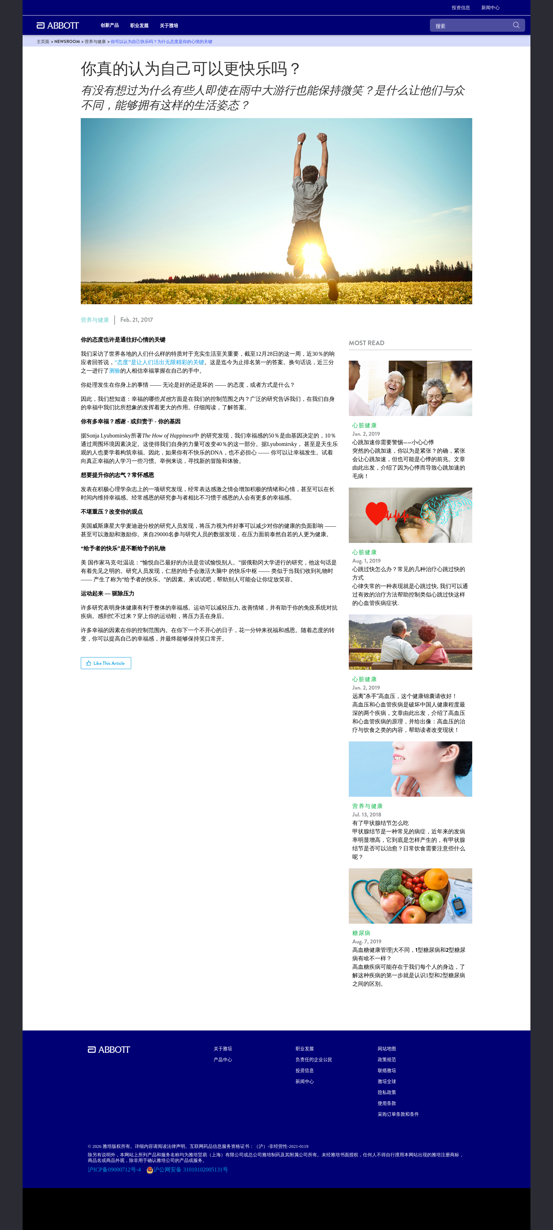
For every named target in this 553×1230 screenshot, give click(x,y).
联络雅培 (387, 1070)
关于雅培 (223, 1048)
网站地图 (387, 1048)
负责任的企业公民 (314, 1059)
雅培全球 (387, 1081)
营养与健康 (95, 320)
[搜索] (477, 25)
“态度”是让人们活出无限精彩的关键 (159, 362)
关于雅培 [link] (169, 25)
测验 (114, 371)
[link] (43, 41)
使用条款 (387, 1103)
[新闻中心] (490, 7)
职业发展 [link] (139, 25)
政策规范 (387, 1059)
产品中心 (223, 1059)
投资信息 (305, 1070)
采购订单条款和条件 (398, 1113)
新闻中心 (305, 1081)
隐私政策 (387, 1092)
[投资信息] (461, 7)
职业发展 (305, 1048)
